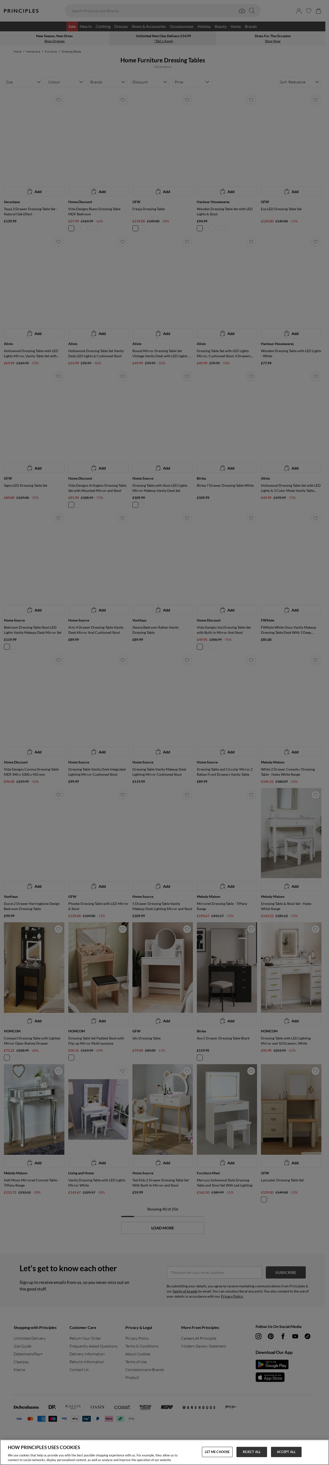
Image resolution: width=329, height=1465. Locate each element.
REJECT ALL (252, 1452)
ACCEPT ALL (286, 1452)
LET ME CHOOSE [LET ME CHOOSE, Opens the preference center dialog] (217, 1452)
